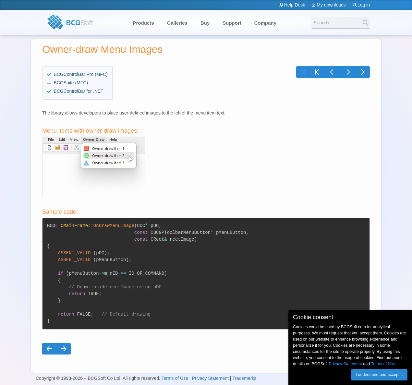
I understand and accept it (379, 374)
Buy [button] (205, 23)
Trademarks (244, 378)
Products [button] (143, 23)
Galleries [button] (177, 23)
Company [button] (265, 23)
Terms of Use (174, 378)
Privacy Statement (210, 378)
